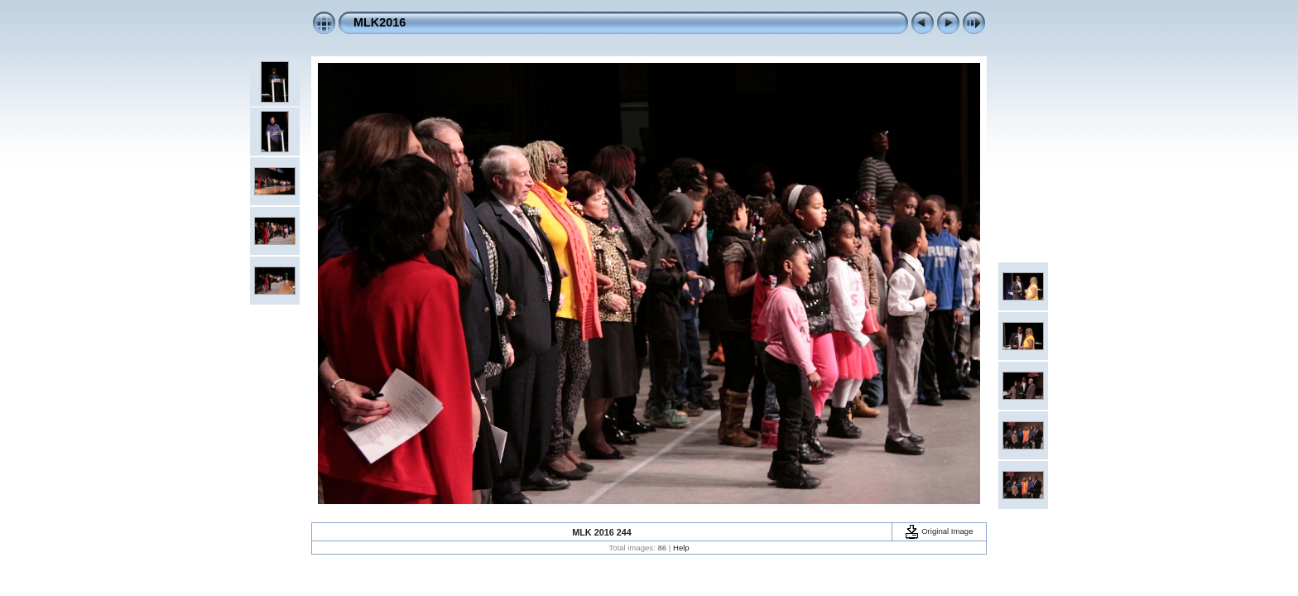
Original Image (939, 531)
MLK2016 (379, 22)
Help (681, 547)
